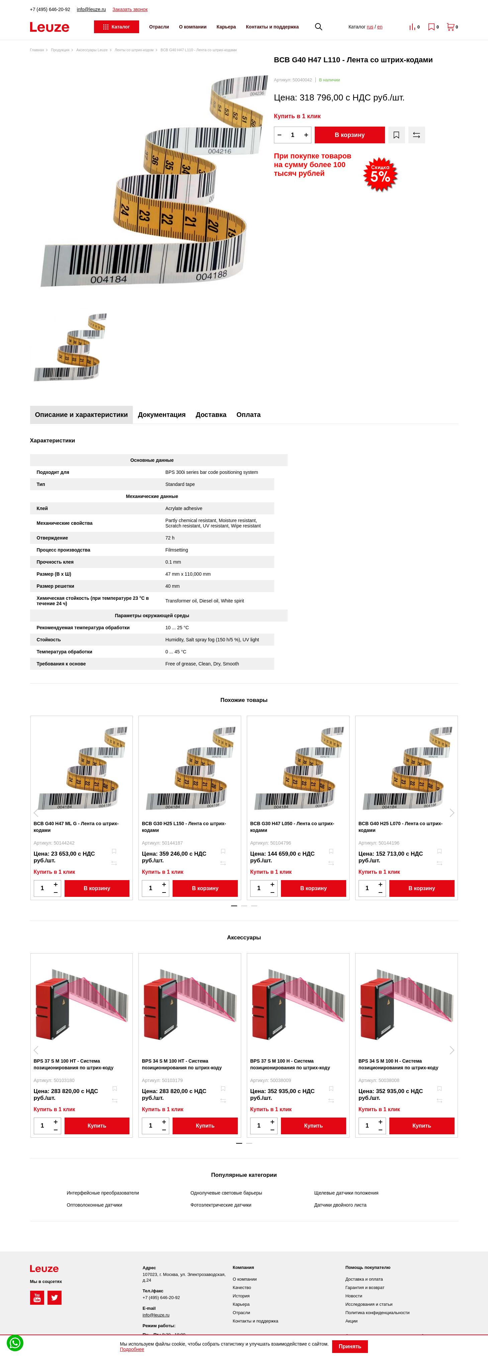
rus (370, 26)
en (380, 26)
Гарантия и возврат (365, 1287)
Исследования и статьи (369, 1304)
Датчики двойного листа (340, 1205)
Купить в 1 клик (297, 116)
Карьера (226, 26)
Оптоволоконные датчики (94, 1205)
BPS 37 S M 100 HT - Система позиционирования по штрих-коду (74, 1064)
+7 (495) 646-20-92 (50, 9)
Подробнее (132, 1349)
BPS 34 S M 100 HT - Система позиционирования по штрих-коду (182, 1064)
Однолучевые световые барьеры (226, 1193)
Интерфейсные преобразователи (103, 1193)
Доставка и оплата (364, 1279)
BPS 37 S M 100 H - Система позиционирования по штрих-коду (290, 1064)
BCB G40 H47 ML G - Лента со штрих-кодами (76, 827)
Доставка (211, 414)
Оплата (248, 414)
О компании (192, 26)
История (241, 1295)
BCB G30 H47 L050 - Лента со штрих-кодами (292, 827)
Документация (162, 414)
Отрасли (159, 26)
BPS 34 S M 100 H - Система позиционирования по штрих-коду (398, 1064)
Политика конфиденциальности (378, 1312)
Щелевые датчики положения (346, 1193)
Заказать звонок (130, 9)
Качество (242, 1287)
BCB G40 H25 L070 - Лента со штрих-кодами (401, 827)
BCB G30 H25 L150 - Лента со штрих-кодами (184, 827)
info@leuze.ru (91, 9)
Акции (352, 1321)
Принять (350, 1346)
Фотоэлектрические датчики (221, 1205)
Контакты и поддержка (272, 26)
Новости (354, 1295)
